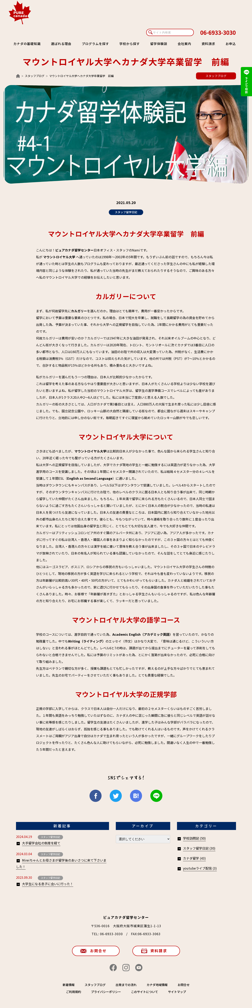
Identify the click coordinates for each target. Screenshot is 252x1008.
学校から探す (129, 43)
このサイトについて (144, 992)
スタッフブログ (34, 76)
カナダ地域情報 (157, 985)
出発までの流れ (126, 985)
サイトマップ (177, 992)
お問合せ (98, 950)
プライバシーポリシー (106, 992)
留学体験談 (158, 43)
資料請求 (208, 43)
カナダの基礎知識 (27, 43)
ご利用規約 (73, 992)
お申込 (231, 43)
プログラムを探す (95, 43)
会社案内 (184, 43)
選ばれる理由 (61, 43)
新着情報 (69, 985)
